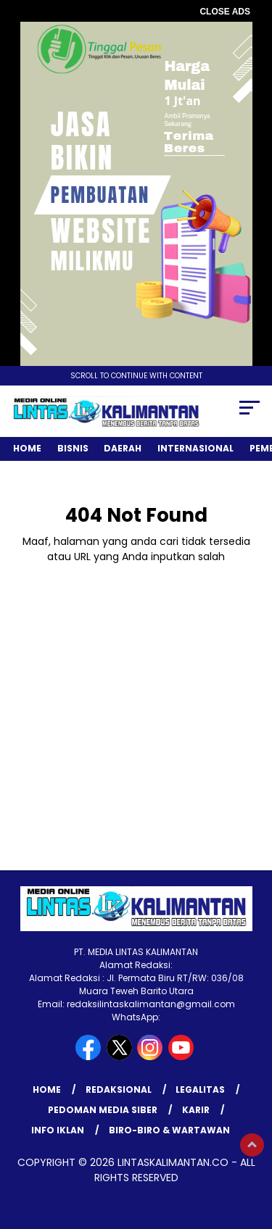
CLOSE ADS (224, 11)
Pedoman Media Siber (102, 1110)
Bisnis (72, 448)
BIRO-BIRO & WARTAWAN (169, 1130)
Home (27, 448)
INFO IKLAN (57, 1130)
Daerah (122, 448)
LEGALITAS (200, 1089)
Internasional (195, 448)
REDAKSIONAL (119, 1089)
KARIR (196, 1110)
